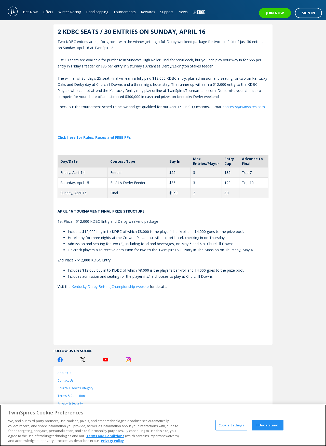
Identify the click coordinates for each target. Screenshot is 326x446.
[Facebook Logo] (60, 359)
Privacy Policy (112, 440)
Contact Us (65, 380)
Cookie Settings (231, 425)
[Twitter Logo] (82, 359)
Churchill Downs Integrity (75, 388)
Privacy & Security (70, 403)
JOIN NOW (275, 12)
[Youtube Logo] (105, 359)
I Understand (267, 425)
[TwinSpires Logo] (10, 10)
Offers (48, 11)
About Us (64, 373)
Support (166, 11)
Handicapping (97, 11)
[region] (163, 425)
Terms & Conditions (72, 396)
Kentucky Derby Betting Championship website (110, 286)
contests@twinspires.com (244, 106)
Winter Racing (69, 11)
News (183, 11)
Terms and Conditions (105, 436)
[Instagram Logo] (128, 359)
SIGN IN (308, 12)
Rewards (148, 11)
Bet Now (30, 11)
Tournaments (124, 11)
